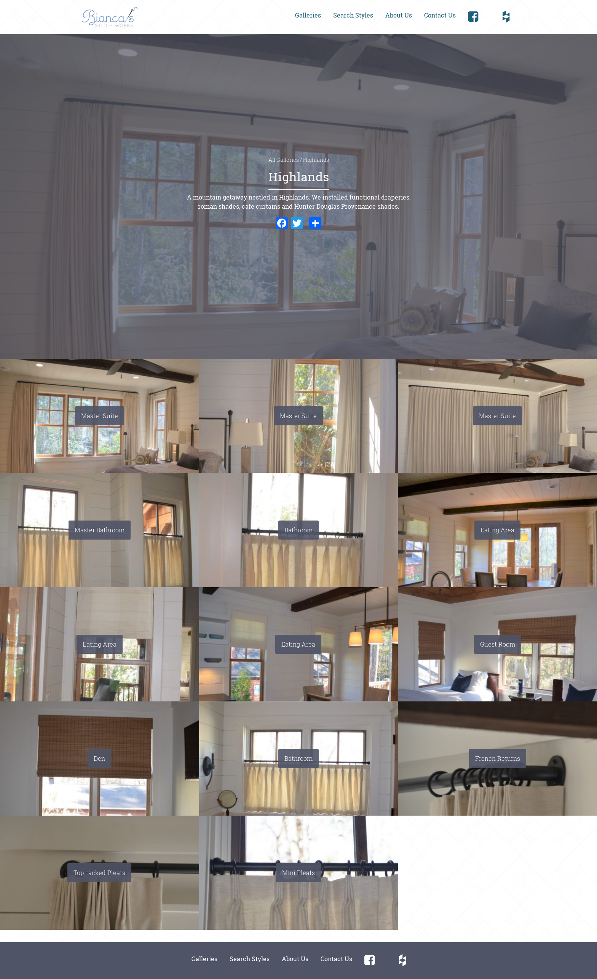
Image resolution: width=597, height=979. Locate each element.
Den (99, 758)
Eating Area (497, 530)
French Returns (497, 758)
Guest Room (497, 644)
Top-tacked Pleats (99, 873)
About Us (398, 15)
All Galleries (284, 160)
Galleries (308, 15)
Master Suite (99, 416)
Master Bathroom (100, 530)
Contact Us (440, 15)
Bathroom (298, 530)
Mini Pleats (298, 873)
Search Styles (353, 15)
